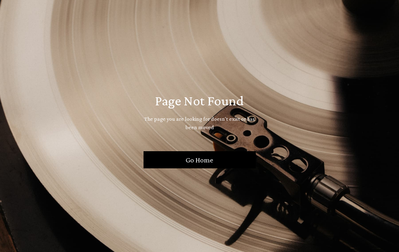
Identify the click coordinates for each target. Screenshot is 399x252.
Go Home (199, 160)
